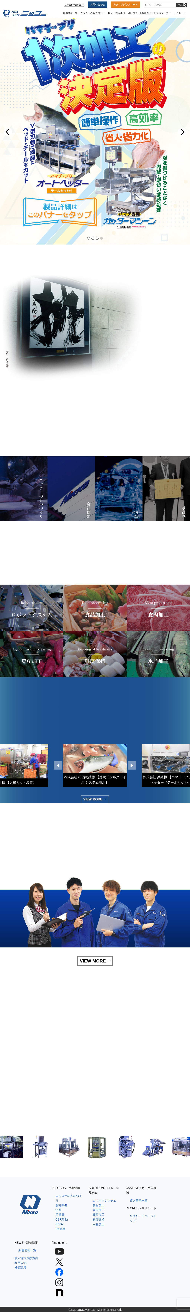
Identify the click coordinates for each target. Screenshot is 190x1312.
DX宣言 (60, 1229)
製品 (110, 13)
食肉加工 (98, 1210)
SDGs (59, 1224)
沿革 (58, 1210)
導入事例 (120, 13)
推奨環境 (20, 1267)
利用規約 (20, 1263)
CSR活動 (61, 1219)
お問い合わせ (97, 4)
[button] (8, 132)
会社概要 (133, 13)
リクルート (179, 13)
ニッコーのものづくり (93, 13)
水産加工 (98, 1224)
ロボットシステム (104, 1200)
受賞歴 (59, 1214)
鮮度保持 (98, 1219)
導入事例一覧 (139, 1200)
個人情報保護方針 (26, 1258)
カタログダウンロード (125, 4)
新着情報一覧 (70, 13)
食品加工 (98, 1205)
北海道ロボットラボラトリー (155, 13)
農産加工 (98, 1214)
